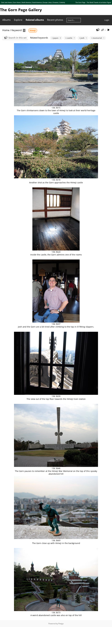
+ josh (83, 38)
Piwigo (61, 623)
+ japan (56, 38)
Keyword (17, 30)
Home (5, 30)
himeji (33, 30)
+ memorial (97, 38)
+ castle (70, 38)
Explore (18, 19)
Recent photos (55, 19)
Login (106, 20)
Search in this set (17, 37)
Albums (6, 19)
